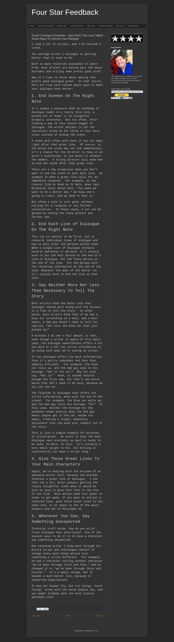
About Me (91, 26)
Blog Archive (133, 26)
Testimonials (62, 26)
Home (32, 26)
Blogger (96, 631)
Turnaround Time (77, 26)
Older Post (99, 616)
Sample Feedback (105, 26)
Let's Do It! (120, 26)
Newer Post (36, 616)
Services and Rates (45, 26)
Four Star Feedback (65, 12)
